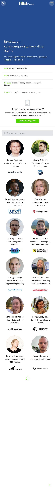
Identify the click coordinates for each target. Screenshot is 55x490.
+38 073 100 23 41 (3, 3)
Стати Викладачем (27, 121)
